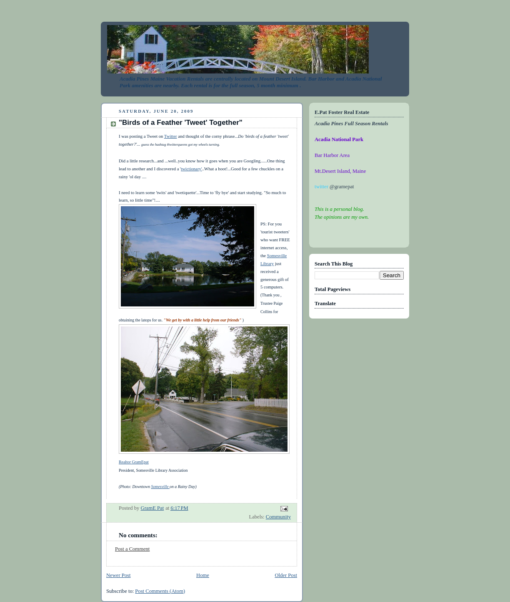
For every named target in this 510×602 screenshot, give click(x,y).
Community (278, 517)
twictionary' (191, 168)
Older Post (286, 575)
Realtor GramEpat (134, 462)
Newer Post (118, 575)
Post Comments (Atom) (160, 591)
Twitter (170, 136)
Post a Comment (132, 549)
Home (202, 575)
